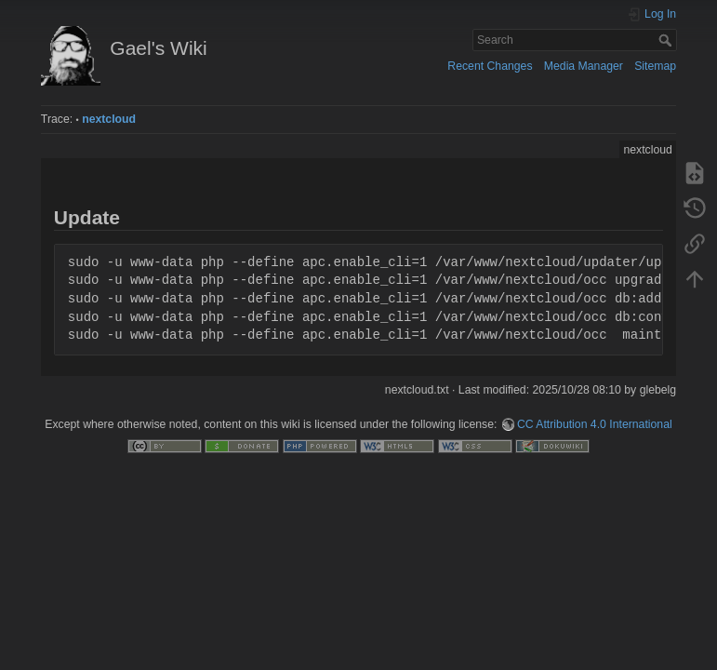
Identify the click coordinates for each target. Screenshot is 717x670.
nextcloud (109, 119)
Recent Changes (489, 66)
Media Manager (583, 66)
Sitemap (655, 66)
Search (667, 40)
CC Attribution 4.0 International (594, 424)
